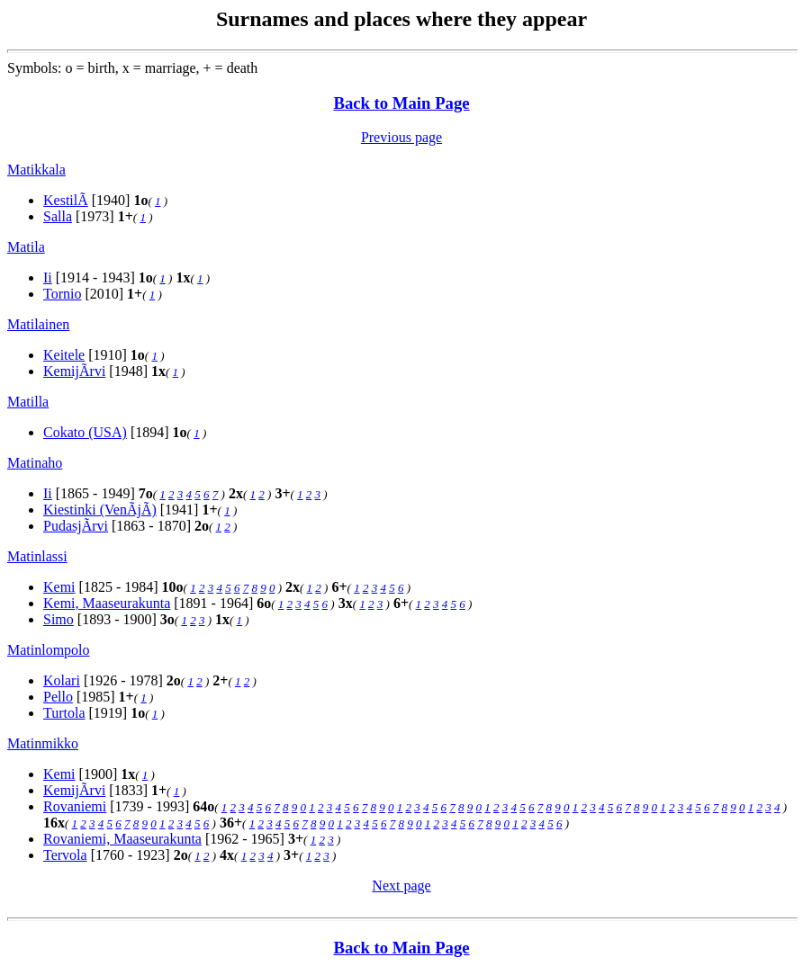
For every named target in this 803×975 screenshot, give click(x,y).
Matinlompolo (48, 649)
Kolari (61, 680)
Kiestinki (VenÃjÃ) (100, 509)
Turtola (64, 712)
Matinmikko (42, 743)
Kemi (59, 587)
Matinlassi (37, 556)
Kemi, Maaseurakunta (106, 603)
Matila (26, 247)
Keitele (64, 354)
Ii (47, 277)
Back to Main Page (401, 103)
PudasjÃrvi (75, 525)
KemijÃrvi (74, 371)
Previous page (401, 137)
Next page (401, 885)
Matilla (28, 401)
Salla (57, 216)
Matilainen (38, 324)
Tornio (62, 293)
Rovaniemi (74, 806)
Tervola (65, 855)
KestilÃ (65, 200)
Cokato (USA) (85, 432)
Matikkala (36, 169)
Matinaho (34, 462)
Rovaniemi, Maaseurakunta (122, 838)
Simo (58, 619)
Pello (58, 696)
